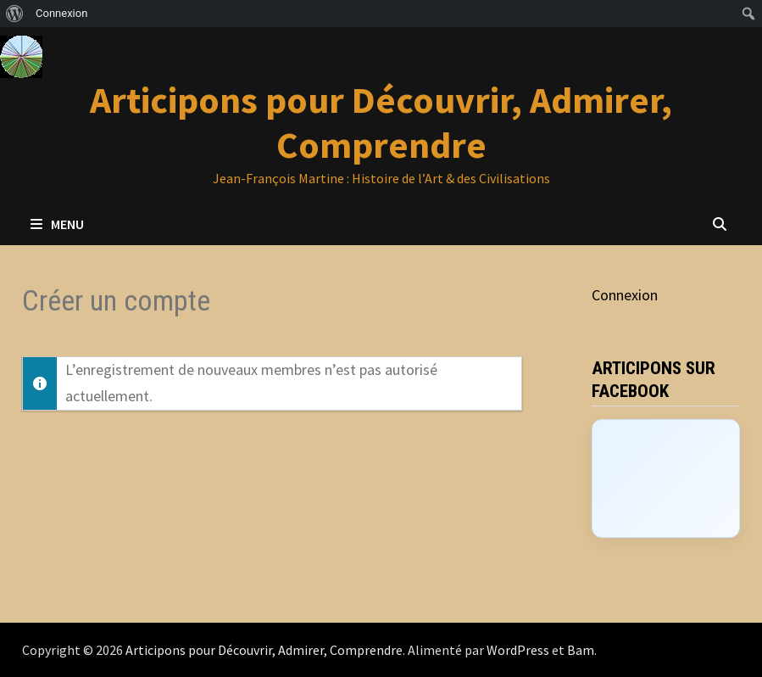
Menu (57, 223)
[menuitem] (15, 13)
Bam (580, 649)
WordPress (518, 649)
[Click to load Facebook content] (666, 478)
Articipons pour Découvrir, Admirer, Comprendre (381, 122)
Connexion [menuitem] (61, 13)
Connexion (625, 295)
